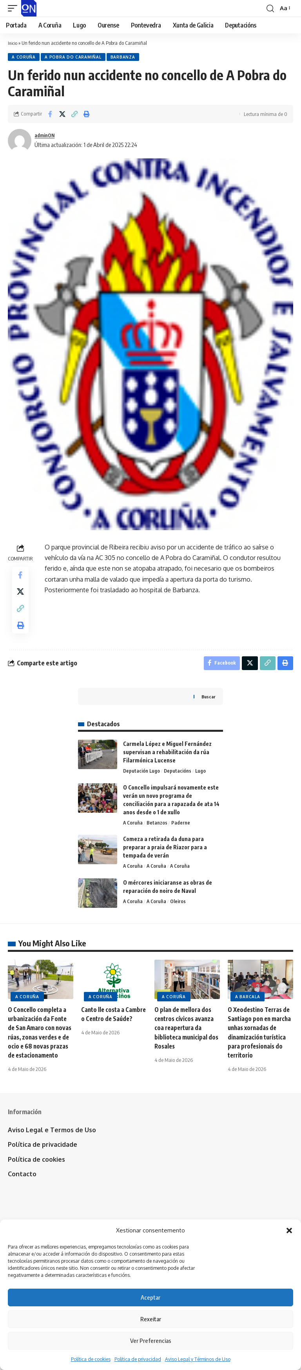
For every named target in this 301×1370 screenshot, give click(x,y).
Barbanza (126, 57)
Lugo (201, 783)
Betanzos (158, 835)
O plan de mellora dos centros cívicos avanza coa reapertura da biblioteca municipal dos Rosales (185, 1041)
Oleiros (179, 915)
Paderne (181, 835)
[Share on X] (62, 115)
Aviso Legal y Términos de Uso (197, 1359)
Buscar (207, 708)
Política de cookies (91, 1359)
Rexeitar (150, 1318)
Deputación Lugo (142, 783)
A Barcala (247, 1010)
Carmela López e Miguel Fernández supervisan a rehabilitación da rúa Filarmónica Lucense (167, 763)
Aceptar (150, 1297)
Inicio (13, 43)
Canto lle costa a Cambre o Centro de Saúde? (108, 1032)
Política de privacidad (137, 1359)
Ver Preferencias (150, 1340)
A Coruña (24, 57)
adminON (46, 136)
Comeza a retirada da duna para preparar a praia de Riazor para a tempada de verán (165, 860)
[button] (289, 1230)
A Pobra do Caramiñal (75, 57)
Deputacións (178, 783)
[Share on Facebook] (50, 115)
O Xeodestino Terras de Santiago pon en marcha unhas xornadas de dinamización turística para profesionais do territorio (260, 1050)
